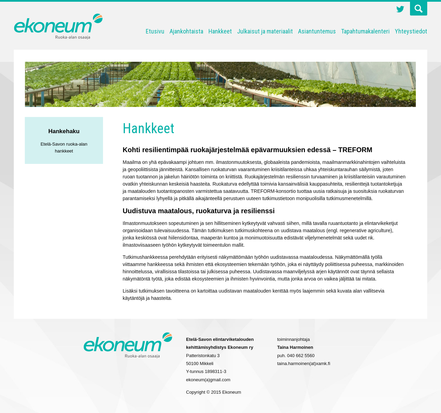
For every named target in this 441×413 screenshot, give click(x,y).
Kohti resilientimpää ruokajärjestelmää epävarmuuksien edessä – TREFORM (247, 150)
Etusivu (155, 31)
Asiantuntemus (317, 31)
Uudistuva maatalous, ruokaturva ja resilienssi (199, 211)
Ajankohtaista (186, 31)
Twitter (400, 10)
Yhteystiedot (411, 31)
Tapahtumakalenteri (365, 31)
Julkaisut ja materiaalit (265, 31)
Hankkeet (220, 31)
